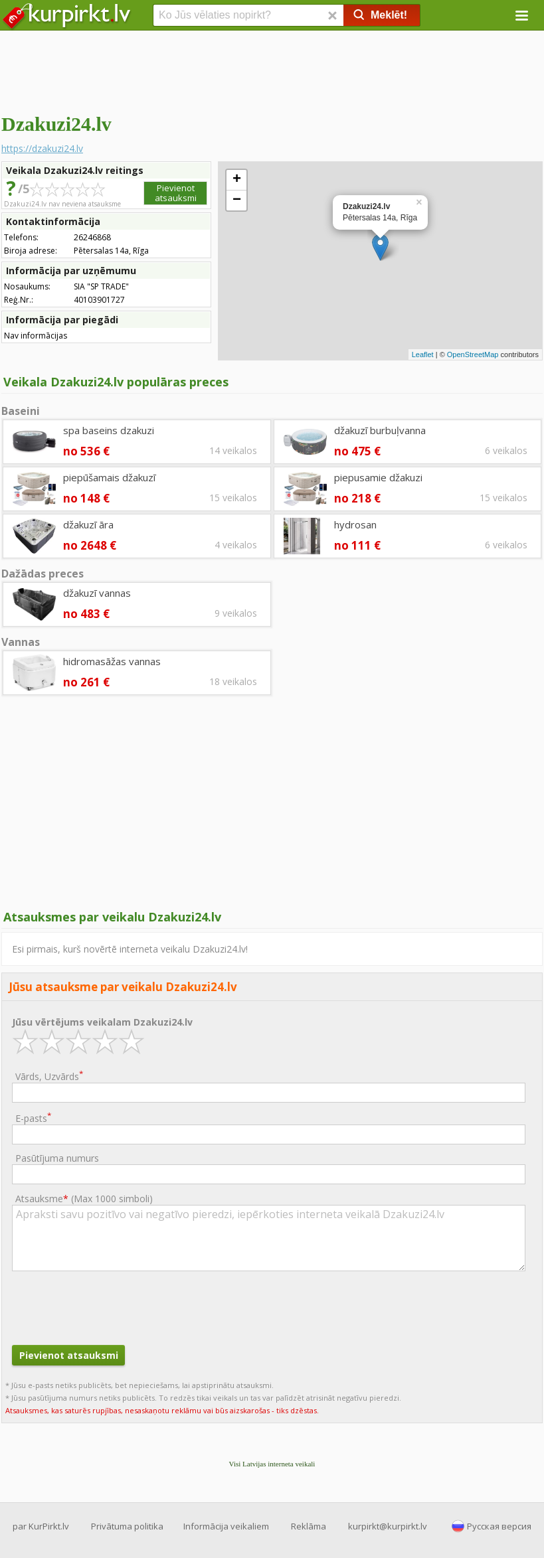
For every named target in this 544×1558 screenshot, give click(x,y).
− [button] (236, 200)
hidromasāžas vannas (112, 661)
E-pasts (33, 1118)
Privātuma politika (127, 1526)
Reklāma (308, 1526)
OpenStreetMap (473, 354)
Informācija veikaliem (226, 1526)
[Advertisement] (272, 70)
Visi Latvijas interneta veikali (272, 1464)
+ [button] (236, 180)
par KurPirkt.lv (41, 1526)
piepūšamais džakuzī (109, 477)
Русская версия (499, 1526)
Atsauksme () (84, 1198)
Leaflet (423, 354)
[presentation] (113, 1306)
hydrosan (355, 524)
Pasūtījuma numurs (57, 1158)
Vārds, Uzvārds (49, 1076)
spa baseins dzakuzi (108, 430)
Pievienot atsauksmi (176, 193)
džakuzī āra (88, 524)
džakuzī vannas (97, 592)
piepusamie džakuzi (378, 477)
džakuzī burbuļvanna (380, 430)
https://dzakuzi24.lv (42, 148)
